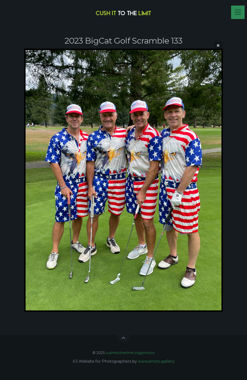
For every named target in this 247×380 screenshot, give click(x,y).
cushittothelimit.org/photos (130, 353)
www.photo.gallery (156, 361)
